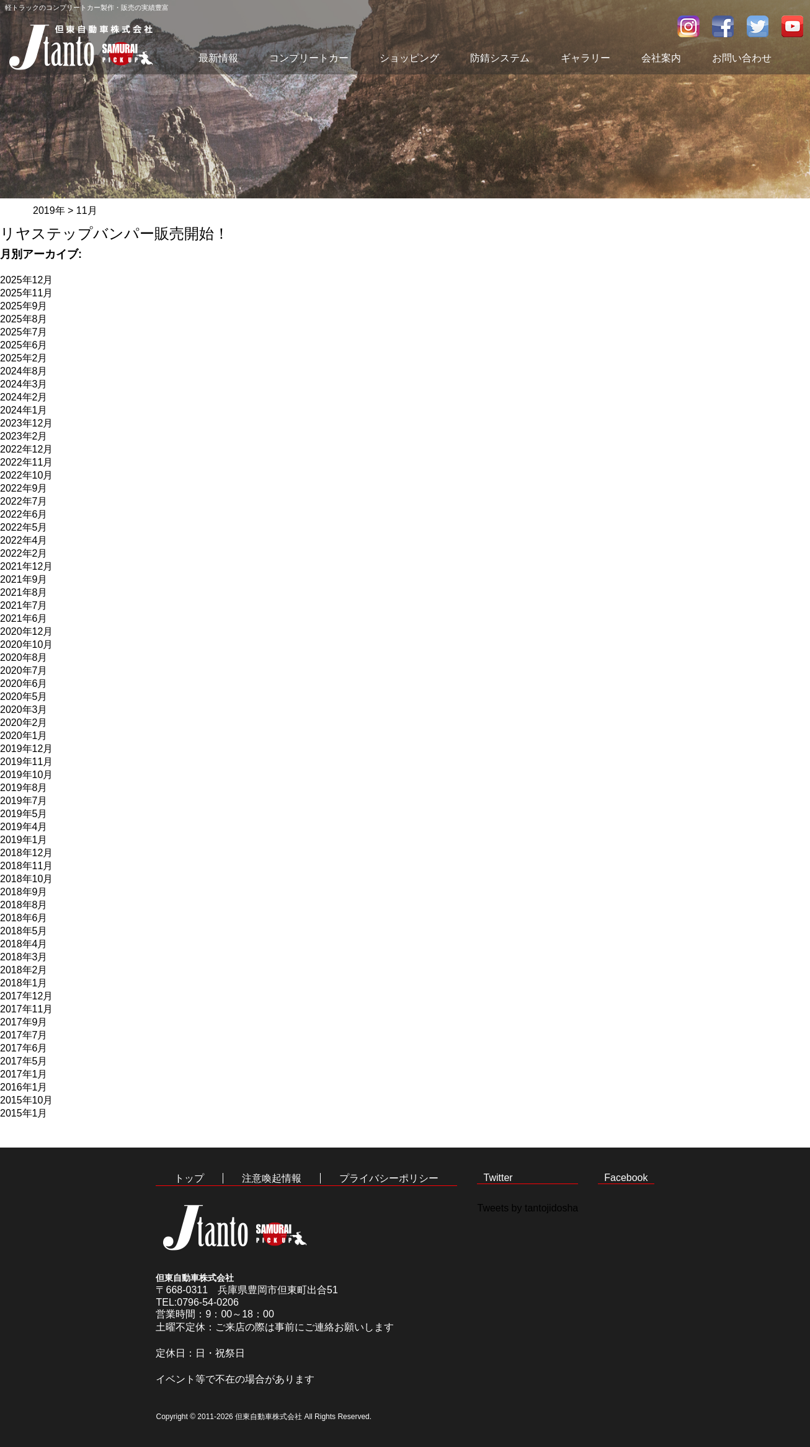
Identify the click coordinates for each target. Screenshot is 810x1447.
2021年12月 (26, 566)
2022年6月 (24, 514)
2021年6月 (24, 618)
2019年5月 (24, 813)
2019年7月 (24, 800)
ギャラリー (585, 58)
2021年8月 (24, 592)
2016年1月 (24, 1087)
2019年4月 (24, 826)
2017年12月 (26, 996)
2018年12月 (26, 852)
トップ (189, 1178)
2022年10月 (26, 475)
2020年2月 (24, 722)
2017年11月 (26, 1009)
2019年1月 (24, 839)
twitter (758, 26)
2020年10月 (26, 644)
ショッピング (409, 58)
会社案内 (661, 58)
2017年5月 (24, 1061)
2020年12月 (26, 631)
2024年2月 (24, 397)
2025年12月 (26, 280)
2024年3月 (24, 384)
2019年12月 (26, 748)
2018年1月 (24, 983)
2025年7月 (24, 332)
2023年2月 (24, 436)
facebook (723, 26)
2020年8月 (24, 657)
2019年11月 (26, 761)
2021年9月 (24, 579)
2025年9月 (24, 306)
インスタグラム (688, 26)
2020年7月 (24, 670)
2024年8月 (24, 371)
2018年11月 (26, 866)
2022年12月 (26, 449)
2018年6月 (24, 918)
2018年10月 (26, 879)
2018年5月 (24, 931)
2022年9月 (24, 488)
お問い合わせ (742, 58)
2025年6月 (24, 345)
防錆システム (500, 58)
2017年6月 (24, 1048)
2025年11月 (26, 293)
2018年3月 (24, 957)
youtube (792, 26)
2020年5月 (24, 696)
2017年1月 (24, 1074)
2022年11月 (26, 462)
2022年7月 (24, 501)
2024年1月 (24, 410)
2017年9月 (24, 1022)
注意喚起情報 (271, 1178)
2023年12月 (26, 423)
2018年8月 (24, 905)
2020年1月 (24, 735)
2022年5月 (24, 527)
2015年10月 (26, 1100)
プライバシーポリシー (388, 1178)
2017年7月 (24, 1035)
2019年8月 (24, 787)
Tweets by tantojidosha (527, 1208)
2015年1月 (24, 1113)
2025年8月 (24, 319)
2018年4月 (24, 944)
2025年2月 (24, 358)
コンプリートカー (309, 58)
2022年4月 (24, 540)
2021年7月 (24, 605)
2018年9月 (24, 892)
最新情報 (218, 58)
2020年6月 (24, 683)
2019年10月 (26, 774)
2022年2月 (24, 553)
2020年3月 (24, 709)
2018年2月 (24, 970)
